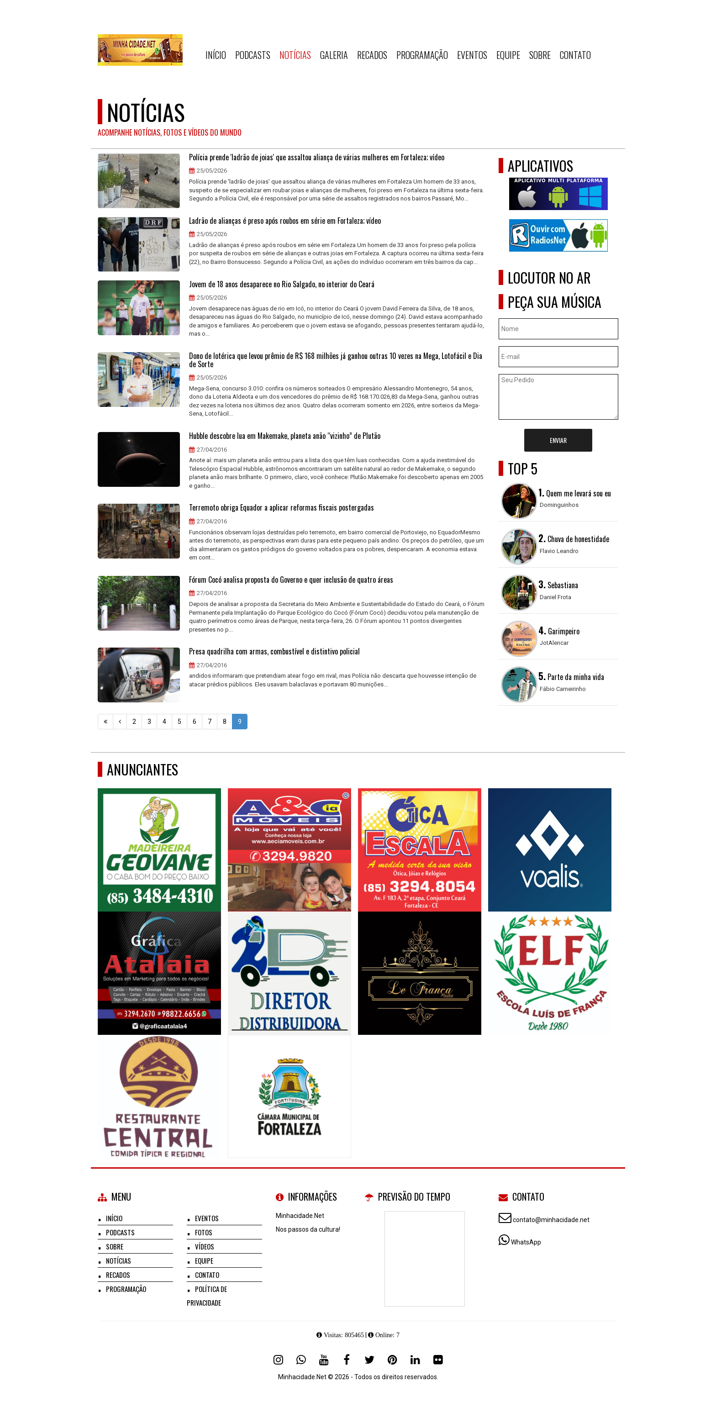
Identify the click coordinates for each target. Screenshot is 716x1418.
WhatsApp (526, 1242)
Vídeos (204, 1246)
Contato (575, 55)
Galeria (334, 55)
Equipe (508, 55)
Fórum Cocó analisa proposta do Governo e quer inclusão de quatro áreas (291, 580)
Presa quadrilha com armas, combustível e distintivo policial (274, 652)
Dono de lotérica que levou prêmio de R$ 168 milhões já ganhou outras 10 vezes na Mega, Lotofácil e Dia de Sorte (335, 360)
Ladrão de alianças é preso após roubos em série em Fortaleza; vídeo (285, 221)
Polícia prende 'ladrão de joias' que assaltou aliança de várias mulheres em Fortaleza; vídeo (316, 157)
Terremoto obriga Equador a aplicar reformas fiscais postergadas (281, 508)
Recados (372, 55)
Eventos (472, 55)
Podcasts (252, 55)
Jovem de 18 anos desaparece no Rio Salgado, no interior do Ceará (281, 284)
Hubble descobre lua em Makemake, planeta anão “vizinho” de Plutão (284, 436)
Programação (422, 55)
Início (215, 55)
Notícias (295, 55)
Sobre (540, 55)
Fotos (203, 1232)
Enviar (558, 440)
